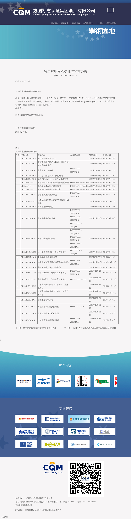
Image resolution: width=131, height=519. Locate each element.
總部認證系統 (111, 23)
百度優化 (29, 510)
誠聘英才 (64, 23)
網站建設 (19, 510)
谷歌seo (38, 510)
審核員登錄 (76, 23)
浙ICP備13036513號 (23, 505)
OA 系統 (100, 23)
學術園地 (54, 23)
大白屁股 (4, 517)
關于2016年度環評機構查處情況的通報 (39, 328)
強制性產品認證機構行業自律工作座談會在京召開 (94, 328)
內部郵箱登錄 (88, 23)
